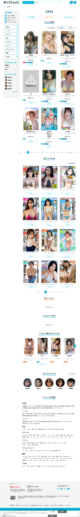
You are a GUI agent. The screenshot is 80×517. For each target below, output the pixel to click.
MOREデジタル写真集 (57, 413)
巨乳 (36, 435)
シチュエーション (10, 49)
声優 (59, 456)
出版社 (7, 27)
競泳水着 (42, 429)
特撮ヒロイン (28, 460)
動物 (55, 466)
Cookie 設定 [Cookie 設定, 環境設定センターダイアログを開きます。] (52, 511)
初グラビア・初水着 (37, 466)
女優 (44, 456)
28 (70, 152)
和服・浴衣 (60, 429)
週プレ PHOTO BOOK (28, 413)
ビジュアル (8, 41)
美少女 (26, 443)
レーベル (8, 30)
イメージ (8, 45)
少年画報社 (25, 408)
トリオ (32, 450)
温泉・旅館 (57, 450)
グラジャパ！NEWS (12, 22)
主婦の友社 (67, 406)
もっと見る (71, 373)
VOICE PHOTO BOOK (55, 421)
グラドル (27, 456)
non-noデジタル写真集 (68, 413)
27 (66, 152)
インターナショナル (57, 437)
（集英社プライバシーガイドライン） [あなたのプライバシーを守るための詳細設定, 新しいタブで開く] (9, 516)
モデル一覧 (15, 91)
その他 (7, 56)
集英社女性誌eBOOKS (28, 415)
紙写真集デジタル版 (27, 421)
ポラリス (31, 423)
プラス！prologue (37, 421)
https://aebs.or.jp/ (21, 498)
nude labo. (37, 423)
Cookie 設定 (46, 505)
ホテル (48, 450)
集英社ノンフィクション (40, 415)
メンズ (48, 466)
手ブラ (26, 466)
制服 (35, 429)
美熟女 (43, 443)
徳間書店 (34, 408)
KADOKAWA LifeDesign (47, 406)
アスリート (54, 460)
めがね (50, 429)
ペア (25, 450)
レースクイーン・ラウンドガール (33, 458)
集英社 (62, 406)
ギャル (67, 437)
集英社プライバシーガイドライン (22, 505)
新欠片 (38, 408)
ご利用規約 (11, 505)
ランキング (7, 67)
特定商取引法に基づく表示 (36, 505)
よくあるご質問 (53, 505)
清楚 (35, 445)
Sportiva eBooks (50, 415)
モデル (52, 456)
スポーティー (45, 437)
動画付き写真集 (46, 421)
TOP (4, 6)
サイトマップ (68, 505)
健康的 (26, 437)
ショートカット (54, 435)
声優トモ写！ (26, 423)
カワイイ (62, 443)
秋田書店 (25, 406)
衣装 (7, 38)
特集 (6, 69)
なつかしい (52, 443)
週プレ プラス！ (11, 20)
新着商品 (7, 65)
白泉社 (42, 408)
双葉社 (51, 408)
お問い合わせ (61, 505)
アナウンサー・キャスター (51, 458)
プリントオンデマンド (66, 421)
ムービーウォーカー (58, 408)
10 (61, 152)
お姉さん (35, 443)
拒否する (62, 511)
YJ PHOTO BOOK (38, 413)
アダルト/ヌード (63, 460)
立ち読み (31, 64)
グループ (40, 450)
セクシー (27, 445)
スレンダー (28, 435)
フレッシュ (35, 437)
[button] (75, 346)
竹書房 (30, 408)
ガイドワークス (31, 406)
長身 (70, 435)
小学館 (72, 406)
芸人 (46, 460)
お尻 (44, 435)
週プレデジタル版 (11, 17)
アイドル (36, 456)
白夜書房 (47, 408)
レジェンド (38, 460)
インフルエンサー (66, 458)
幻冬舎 (59, 406)
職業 (7, 53)
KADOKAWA (38, 406)
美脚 (63, 435)
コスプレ (27, 429)
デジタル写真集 (11, 15)
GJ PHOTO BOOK (46, 413)
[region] (40, 514)
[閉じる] (77, 513)
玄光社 (55, 406)
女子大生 (67, 456)
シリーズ (8, 34)
